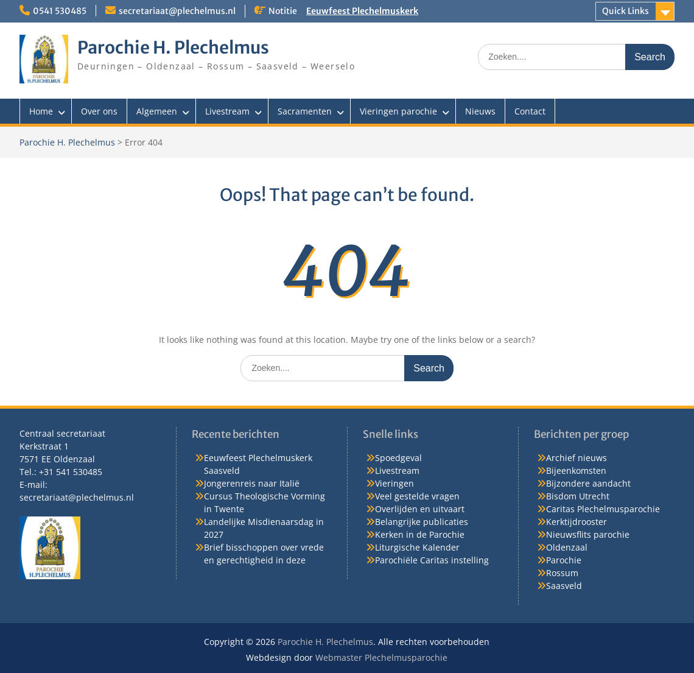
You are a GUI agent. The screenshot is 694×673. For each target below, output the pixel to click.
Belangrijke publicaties (421, 521)
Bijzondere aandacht (588, 483)
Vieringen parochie (398, 111)
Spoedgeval (398, 457)
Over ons (99, 111)
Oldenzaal (566, 547)
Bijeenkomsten (576, 470)
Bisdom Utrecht (577, 496)
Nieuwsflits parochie (587, 534)
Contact (529, 111)
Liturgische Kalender (417, 547)
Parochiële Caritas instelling (432, 560)
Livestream (227, 111)
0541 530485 (59, 10)
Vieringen (394, 483)
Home (41, 111)
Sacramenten (305, 111)
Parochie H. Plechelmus (173, 47)
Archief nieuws (576, 457)
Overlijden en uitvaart (419, 509)
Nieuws (480, 111)
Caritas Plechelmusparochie (603, 509)
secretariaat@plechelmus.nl (177, 10)
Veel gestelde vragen (417, 496)
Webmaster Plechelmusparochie (381, 657)
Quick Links (625, 10)
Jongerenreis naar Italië (252, 483)
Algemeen (156, 111)
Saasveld (564, 585)
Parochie (563, 560)
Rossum (562, 573)
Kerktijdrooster (576, 521)
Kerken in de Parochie (419, 534)
